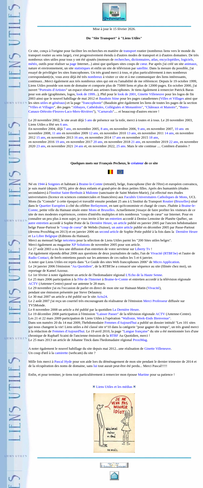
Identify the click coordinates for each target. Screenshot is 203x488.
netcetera (69, 240)
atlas (154, 59)
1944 (41, 184)
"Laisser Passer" (107, 314)
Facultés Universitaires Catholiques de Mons (155, 197)
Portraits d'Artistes (53, 90)
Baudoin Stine (109, 98)
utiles (44, 103)
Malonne (92, 193)
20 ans (97, 142)
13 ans (131, 133)
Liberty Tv (142, 249)
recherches (122, 59)
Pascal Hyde (63, 361)
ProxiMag (140, 340)
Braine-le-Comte (90, 184)
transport (130, 51)
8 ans (104, 129)
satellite (142, 68)
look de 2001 (127, 94)
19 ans (60, 142)
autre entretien (38, 223)
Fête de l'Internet (89, 279)
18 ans (153, 137)
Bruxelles (182, 201)
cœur (143, 64)
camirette (61, 353)
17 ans (116, 137)
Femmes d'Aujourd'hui (121, 322)
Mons (93, 210)
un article (120, 223)
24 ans (78, 146)
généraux (58, 103)
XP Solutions (81, 245)
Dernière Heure (100, 223)
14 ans (169, 133)
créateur (137, 163)
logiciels (187, 59)
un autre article (122, 227)
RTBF (114, 335)
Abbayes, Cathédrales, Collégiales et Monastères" (108, 107)
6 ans (63, 124)
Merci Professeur (155, 301)
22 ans (173, 142)
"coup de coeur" (71, 227)
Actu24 (102, 296)
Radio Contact (38, 258)
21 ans (135, 142)
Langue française (136, 331)
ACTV (33, 283)
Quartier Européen (52, 206)
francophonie (92, 103)
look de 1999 (85, 94)
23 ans (40, 146)
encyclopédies (169, 59)
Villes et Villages (172, 98)
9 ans (141, 129)
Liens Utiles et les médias (116, 387)
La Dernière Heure (125, 309)
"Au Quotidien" (82, 266)
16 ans (78, 137)
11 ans (56, 133)
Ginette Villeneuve (151, 94)
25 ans (120, 146)
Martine (143, 374)
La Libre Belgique (45, 236)
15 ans (40, 137)
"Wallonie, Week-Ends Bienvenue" (145, 318)
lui (95, 366)
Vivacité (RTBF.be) (164, 253)
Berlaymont (99, 206)
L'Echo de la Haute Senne (144, 275)
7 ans (67, 129)
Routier (168, 201)
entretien (115, 219)
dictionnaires (140, 59)
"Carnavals (104, 111)
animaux (190, 64)
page (73, 64)
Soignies (54, 184)
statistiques (82, 68)
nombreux (95, 77)
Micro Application (166, 262)
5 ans (88, 120)
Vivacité (153, 288)
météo (32, 64)
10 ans (179, 129)
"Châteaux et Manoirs (160, 107)
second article (109, 232)
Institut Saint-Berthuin (66, 193)
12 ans (93, 133)
